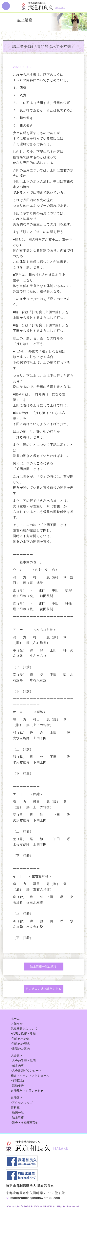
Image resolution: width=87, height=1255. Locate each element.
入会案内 (17, 1055)
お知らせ (17, 1023)
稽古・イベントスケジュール (30, 1075)
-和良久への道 (20, 1038)
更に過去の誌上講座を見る (43, 988)
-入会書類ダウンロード (26, 1070)
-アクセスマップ (22, 1102)
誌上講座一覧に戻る (43, 966)
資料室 (15, 1107)
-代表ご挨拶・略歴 (23, 1033)
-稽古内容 (17, 1065)
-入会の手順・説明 (23, 1060)
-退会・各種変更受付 (25, 1122)
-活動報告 (17, 1085)
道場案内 (17, 1097)
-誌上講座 (17, 1117)
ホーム (15, 1018)
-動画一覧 (17, 1112)
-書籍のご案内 (20, 1048)
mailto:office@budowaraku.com (35, 1198)
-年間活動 (17, 1080)
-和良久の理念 (20, 1043)
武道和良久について (24, 1028)
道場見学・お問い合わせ (27, 1090)
